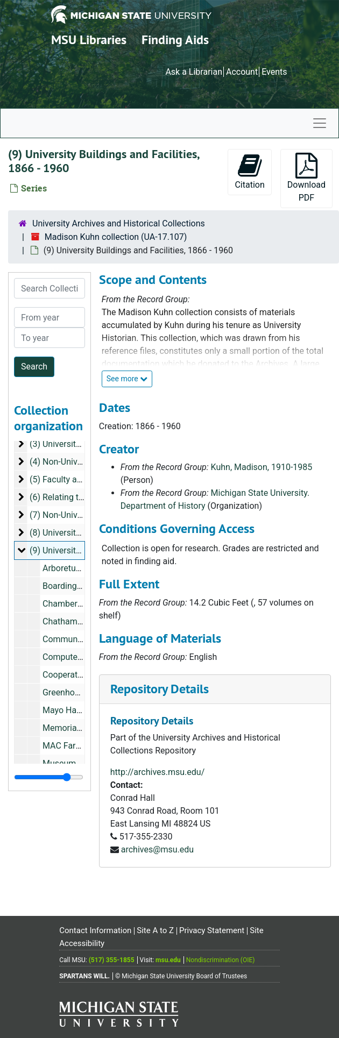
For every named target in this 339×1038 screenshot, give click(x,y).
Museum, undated (77, 763)
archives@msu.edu (157, 849)
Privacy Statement (211, 930)
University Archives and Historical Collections (118, 223)
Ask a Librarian (193, 72)
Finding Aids (175, 39)
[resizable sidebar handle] (48, 777)
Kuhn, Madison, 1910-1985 (262, 467)
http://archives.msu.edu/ (157, 772)
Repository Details (159, 688)
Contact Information (95, 930)
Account (242, 72)
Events (274, 72)
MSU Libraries (88, 39)
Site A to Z (155, 930)
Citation (249, 171)
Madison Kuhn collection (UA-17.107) (116, 237)
